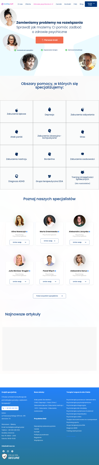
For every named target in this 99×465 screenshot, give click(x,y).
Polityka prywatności (41, 435)
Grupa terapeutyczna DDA (76, 425)
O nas (20, 4)
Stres (54, 402)
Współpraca (38, 440)
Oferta (28, 4)
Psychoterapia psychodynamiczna (79, 402)
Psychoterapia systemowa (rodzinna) (80, 411)
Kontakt (67, 4)
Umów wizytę (71, 436)
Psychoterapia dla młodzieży (77, 408)
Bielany (13, 424)
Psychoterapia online (74, 417)
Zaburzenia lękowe (40, 405)
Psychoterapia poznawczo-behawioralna (81, 400)
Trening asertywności (74, 431)
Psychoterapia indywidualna (76, 414)
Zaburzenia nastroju (55, 405)
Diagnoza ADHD (72, 428)
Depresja (42, 402)
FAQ (75, 4)
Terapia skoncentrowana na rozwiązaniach (82, 420)
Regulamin (38, 437)
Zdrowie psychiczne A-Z (43, 4)
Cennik (59, 4)
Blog (82, 4)
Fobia (49, 402)
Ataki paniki (38, 400)
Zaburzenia (43, 408)
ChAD (36, 402)
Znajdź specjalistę (9, 392)
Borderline (46, 400)
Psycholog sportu (73, 422)
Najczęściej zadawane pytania (44, 426)
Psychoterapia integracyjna (76, 405)
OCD (36, 408)
